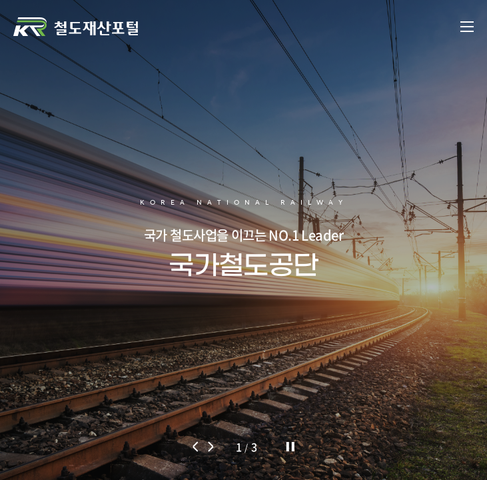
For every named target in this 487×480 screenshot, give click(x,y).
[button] (196, 446)
